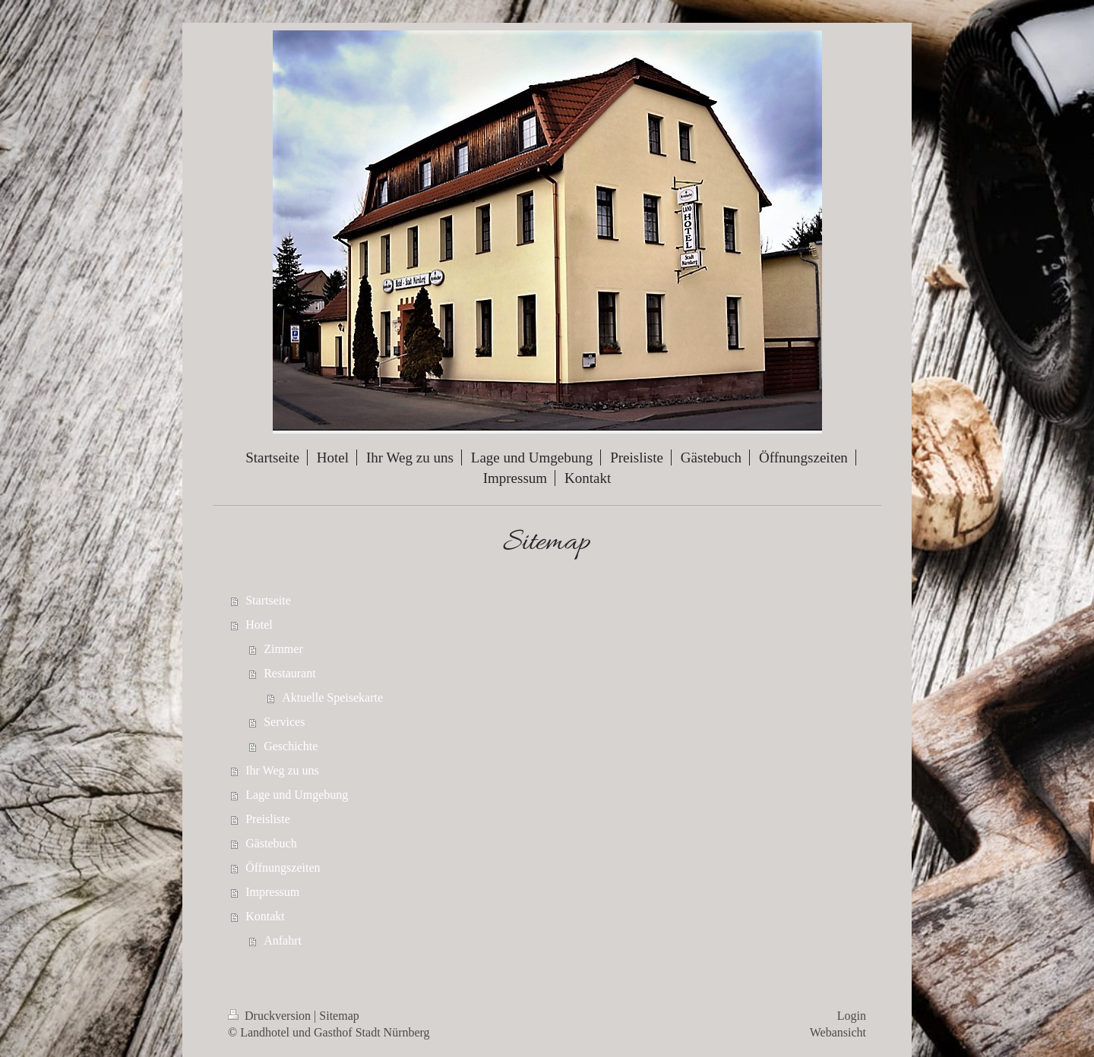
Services (284, 721)
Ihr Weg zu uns (282, 770)
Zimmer (283, 648)
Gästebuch (271, 843)
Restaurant (289, 673)
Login (851, 1015)
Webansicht (838, 1032)
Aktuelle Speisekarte (332, 697)
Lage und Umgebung (296, 794)
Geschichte (291, 746)
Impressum (272, 891)
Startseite (268, 600)
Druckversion (271, 1015)
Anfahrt (283, 940)
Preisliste (267, 818)
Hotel (259, 624)
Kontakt (265, 916)
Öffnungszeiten (282, 867)
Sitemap (339, 1015)
